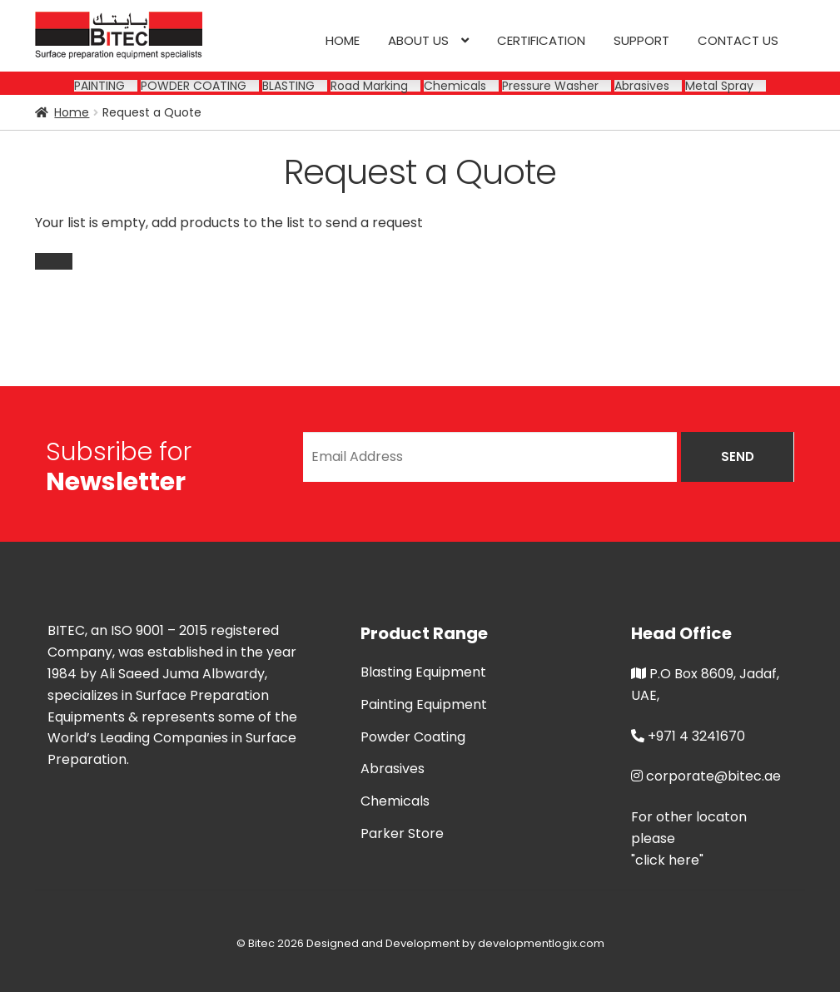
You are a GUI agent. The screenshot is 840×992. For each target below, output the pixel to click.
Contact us (738, 40)
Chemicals (395, 801)
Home (343, 40)
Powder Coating (412, 736)
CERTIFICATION (541, 40)
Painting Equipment (423, 704)
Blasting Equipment (423, 672)
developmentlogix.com (541, 943)
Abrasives (392, 768)
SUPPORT (641, 40)
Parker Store (402, 833)
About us (418, 40)
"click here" (667, 860)
